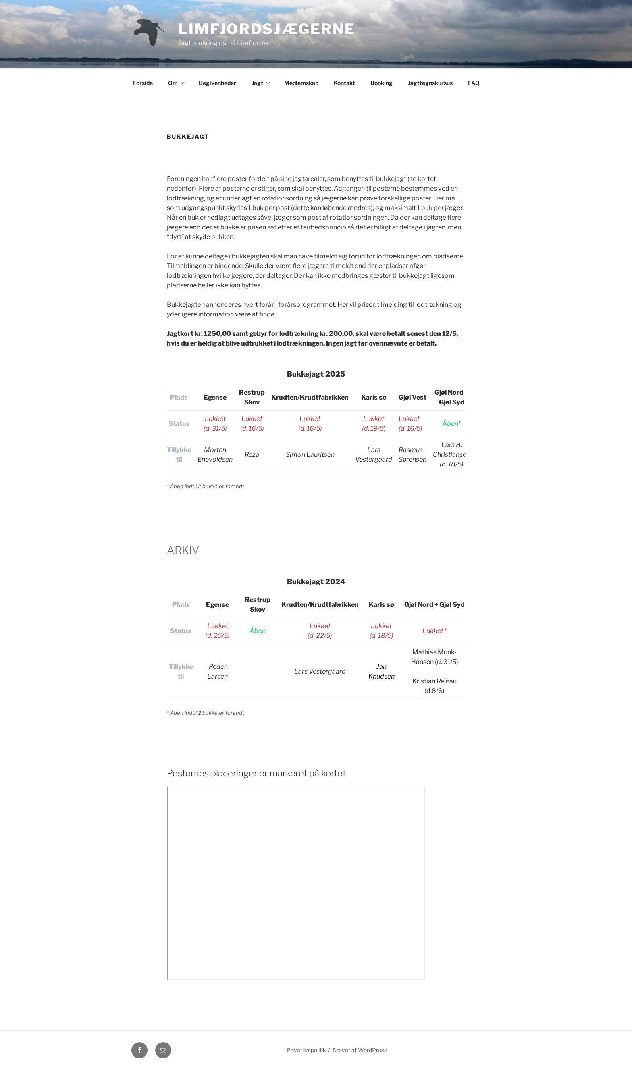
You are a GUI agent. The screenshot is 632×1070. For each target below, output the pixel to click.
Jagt (261, 82)
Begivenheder (217, 82)
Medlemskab (301, 82)
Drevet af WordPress (360, 1050)
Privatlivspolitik (306, 1050)
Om (176, 82)
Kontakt (344, 82)
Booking (381, 82)
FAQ (474, 82)
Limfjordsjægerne (267, 29)
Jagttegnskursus (430, 82)
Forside (143, 82)
